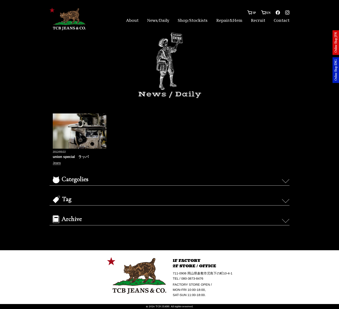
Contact (281, 20)
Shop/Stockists (193, 20)
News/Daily (158, 20)
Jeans (57, 163)
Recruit (258, 20)
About (132, 20)
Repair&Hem (229, 20)
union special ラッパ (71, 157)
